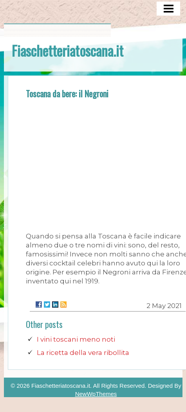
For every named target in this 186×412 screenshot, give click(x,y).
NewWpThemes (96, 394)
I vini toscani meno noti (76, 339)
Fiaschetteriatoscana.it (67, 50)
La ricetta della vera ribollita (83, 352)
